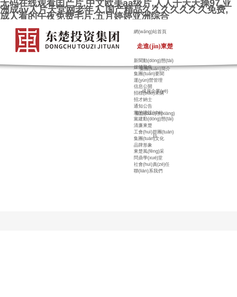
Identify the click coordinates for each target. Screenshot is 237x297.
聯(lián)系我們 (148, 171)
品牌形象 (143, 145)
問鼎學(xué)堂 (148, 157)
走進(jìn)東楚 (155, 46)
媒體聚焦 (143, 67)
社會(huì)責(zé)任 (152, 164)
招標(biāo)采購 (149, 93)
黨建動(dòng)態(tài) (153, 119)
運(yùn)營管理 (148, 80)
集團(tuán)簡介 (155, 68)
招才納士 (143, 99)
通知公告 (143, 106)
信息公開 (143, 86)
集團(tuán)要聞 (149, 73)
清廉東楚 (143, 125)
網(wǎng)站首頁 (150, 31)
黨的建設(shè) (148, 112)
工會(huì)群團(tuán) (154, 132)
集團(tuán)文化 (149, 138)
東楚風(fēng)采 (149, 151)
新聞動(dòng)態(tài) (153, 60)
